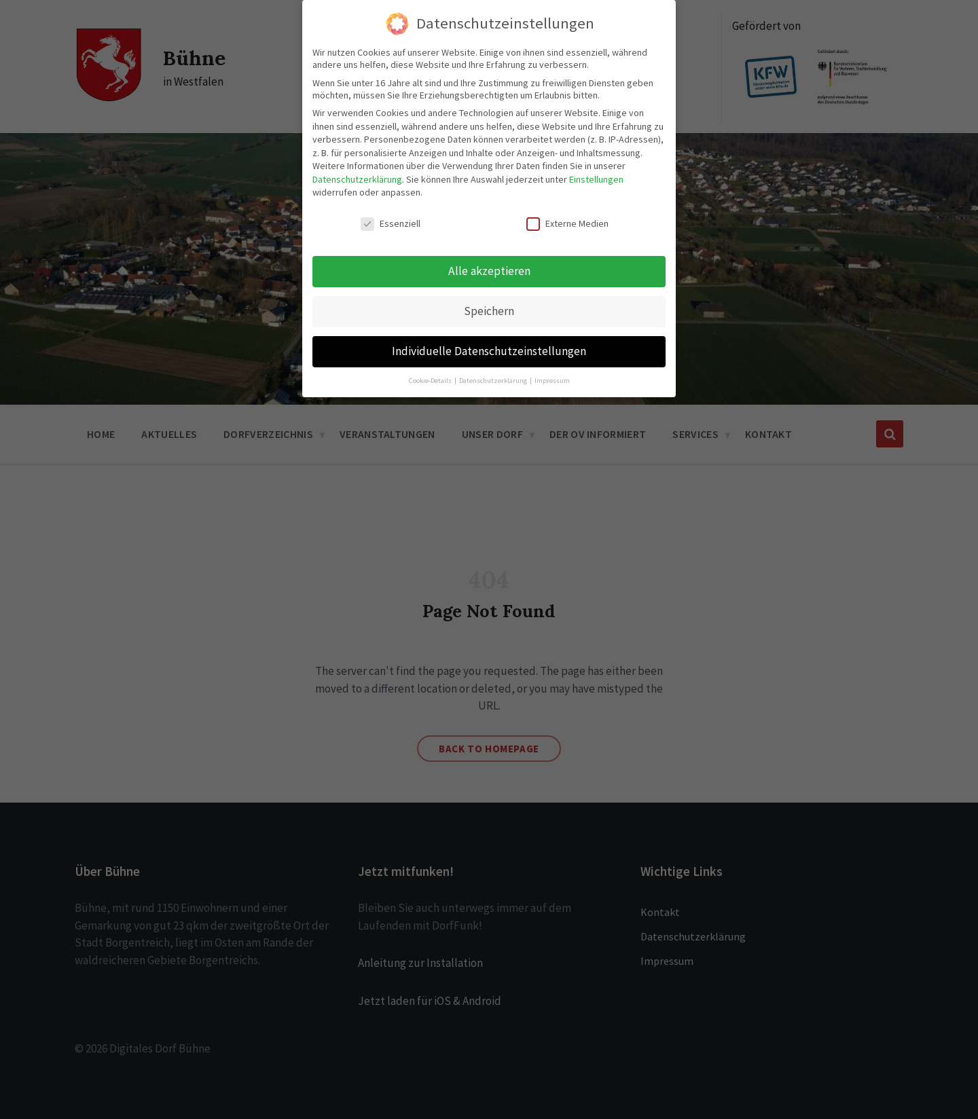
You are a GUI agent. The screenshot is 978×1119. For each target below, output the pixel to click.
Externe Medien (567, 219)
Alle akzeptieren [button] (489, 266)
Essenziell (390, 219)
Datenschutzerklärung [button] (493, 376)
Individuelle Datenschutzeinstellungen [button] (489, 347)
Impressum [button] (552, 376)
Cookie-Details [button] (431, 376)
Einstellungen (596, 175)
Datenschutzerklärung (357, 175)
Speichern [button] (489, 306)
